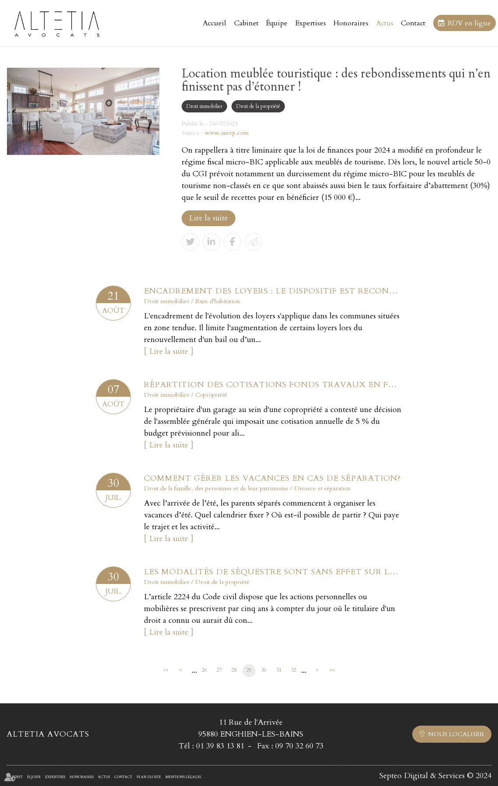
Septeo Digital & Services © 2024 (435, 775)
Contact (413, 23)
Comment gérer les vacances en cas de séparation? (272, 478)
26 (204, 670)
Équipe (277, 23)
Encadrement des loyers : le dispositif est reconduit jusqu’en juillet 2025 (273, 291)
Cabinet (246, 23)
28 (234, 670)
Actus (384, 23)
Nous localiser (456, 734)
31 (278, 670)
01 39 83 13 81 (220, 746)
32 (293, 670)
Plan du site (149, 777)
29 (249, 670)
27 (219, 670)
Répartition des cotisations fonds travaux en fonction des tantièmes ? (273, 384)
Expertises (310, 23)
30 (264, 670)
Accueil (214, 23)
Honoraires (350, 23)
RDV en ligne (469, 23)
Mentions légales (183, 777)
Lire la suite (208, 218)
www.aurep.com (227, 133)
